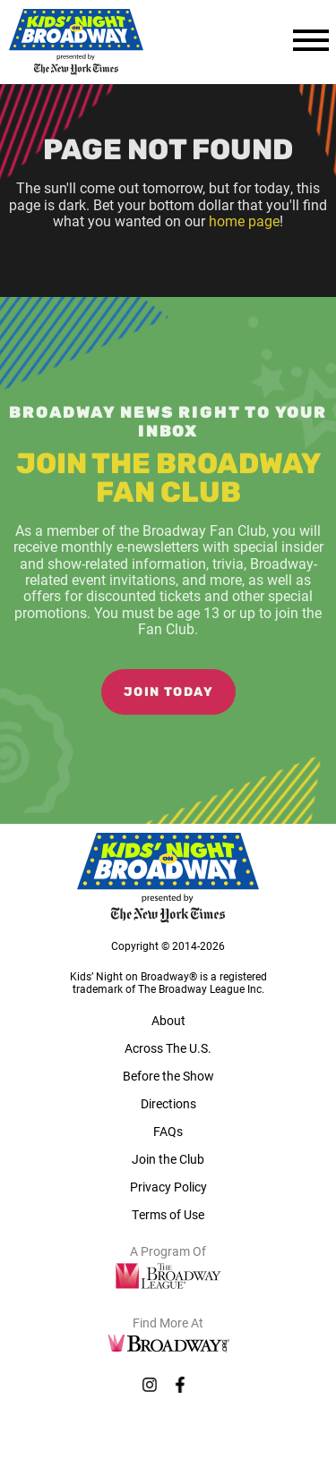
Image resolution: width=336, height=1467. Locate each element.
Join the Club (168, 1158)
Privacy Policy (168, 1186)
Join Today (168, 693)
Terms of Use (168, 1214)
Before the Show (168, 1075)
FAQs (168, 1131)
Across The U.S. (168, 1047)
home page (244, 220)
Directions (168, 1103)
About (168, 1020)
